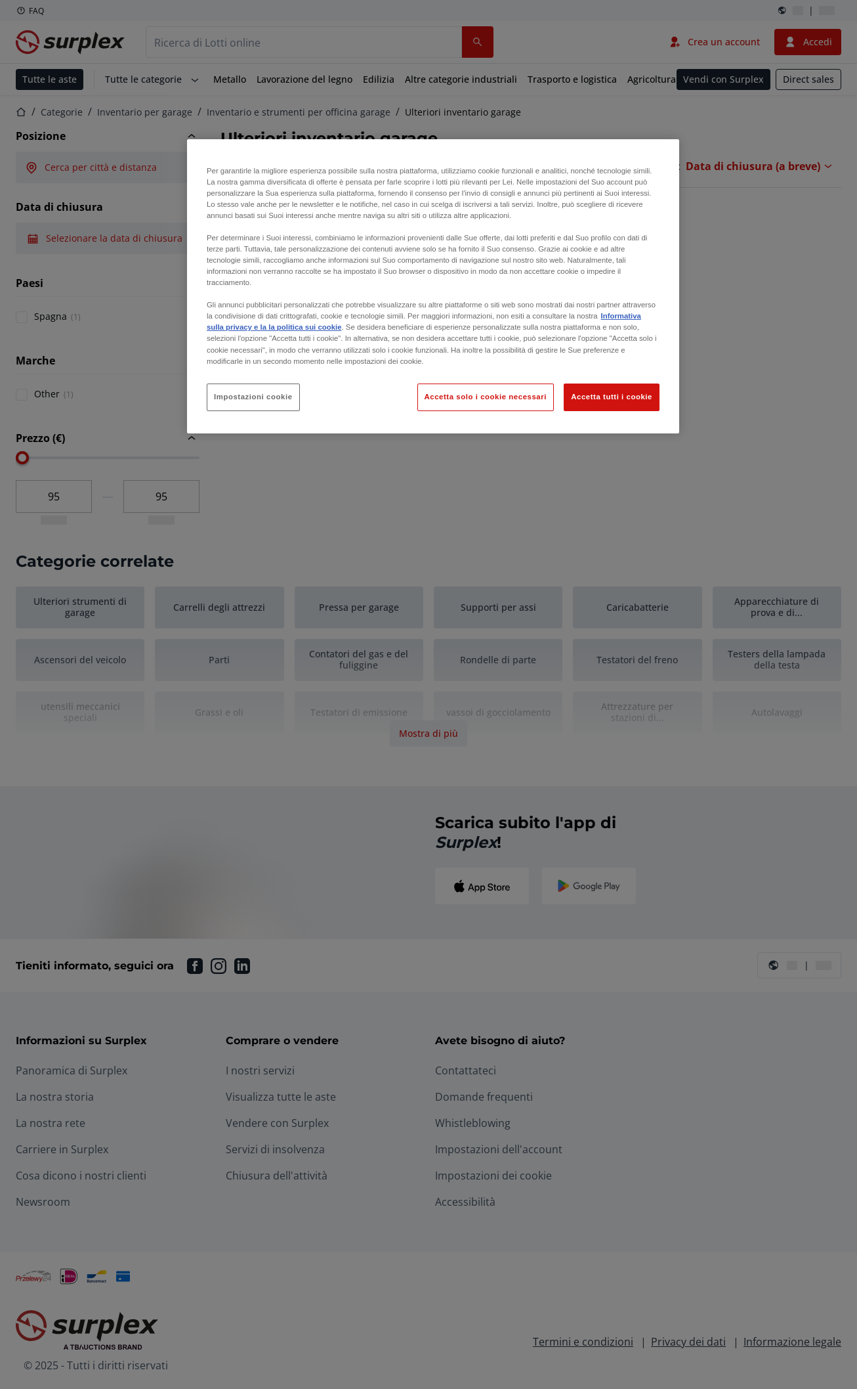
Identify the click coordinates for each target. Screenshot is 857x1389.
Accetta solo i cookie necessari (486, 397)
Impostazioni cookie (253, 397)
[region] (433, 286)
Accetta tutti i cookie (611, 397)
